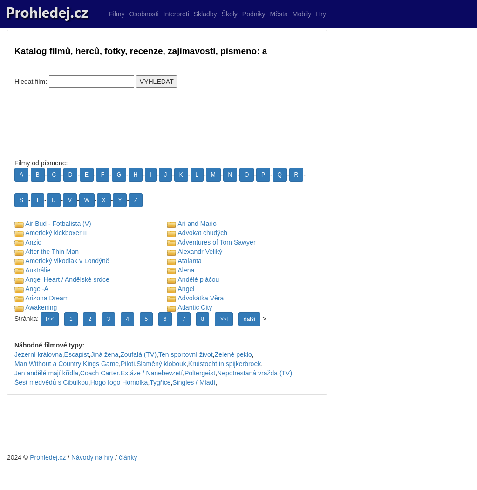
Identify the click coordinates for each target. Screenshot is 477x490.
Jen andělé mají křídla (46, 373)
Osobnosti (143, 14)
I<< (50, 319)
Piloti (128, 364)
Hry (321, 14)
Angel (186, 289)
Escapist (76, 354)
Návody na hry (92, 457)
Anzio (33, 242)
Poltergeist (199, 373)
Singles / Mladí (193, 382)
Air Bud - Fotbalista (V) (58, 223)
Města (279, 14)
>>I (224, 319)
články (128, 457)
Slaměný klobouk (161, 364)
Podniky (254, 14)
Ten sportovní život (185, 354)
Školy (230, 14)
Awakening (41, 307)
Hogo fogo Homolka (119, 382)
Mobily (302, 14)
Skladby (205, 14)
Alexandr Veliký (200, 251)
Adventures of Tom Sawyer (217, 242)
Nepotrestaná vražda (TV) (254, 373)
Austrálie (37, 270)
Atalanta (190, 261)
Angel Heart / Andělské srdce (67, 279)
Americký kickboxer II (56, 233)
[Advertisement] (167, 123)
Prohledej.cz (48, 457)
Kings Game (101, 364)
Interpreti (176, 14)
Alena (186, 270)
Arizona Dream (46, 298)
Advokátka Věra (201, 298)
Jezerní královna (38, 354)
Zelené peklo (233, 354)
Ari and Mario (197, 223)
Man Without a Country (47, 364)
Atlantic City (195, 307)
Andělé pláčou (198, 279)
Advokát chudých (203, 233)
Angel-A (36, 289)
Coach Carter (99, 373)
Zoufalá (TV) (138, 354)
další (249, 319)
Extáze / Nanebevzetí (152, 373)
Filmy (116, 14)
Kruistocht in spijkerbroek (224, 364)
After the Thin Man (52, 251)
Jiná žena (104, 354)
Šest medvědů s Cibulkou (51, 382)
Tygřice (160, 382)
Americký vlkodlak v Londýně (67, 261)
